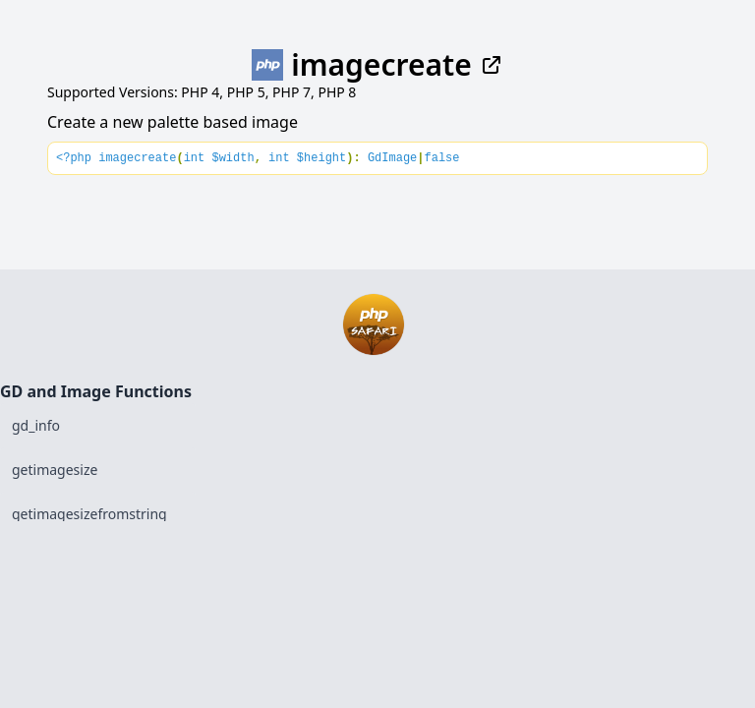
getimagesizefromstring (89, 513)
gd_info (36, 425)
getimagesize (54, 469)
